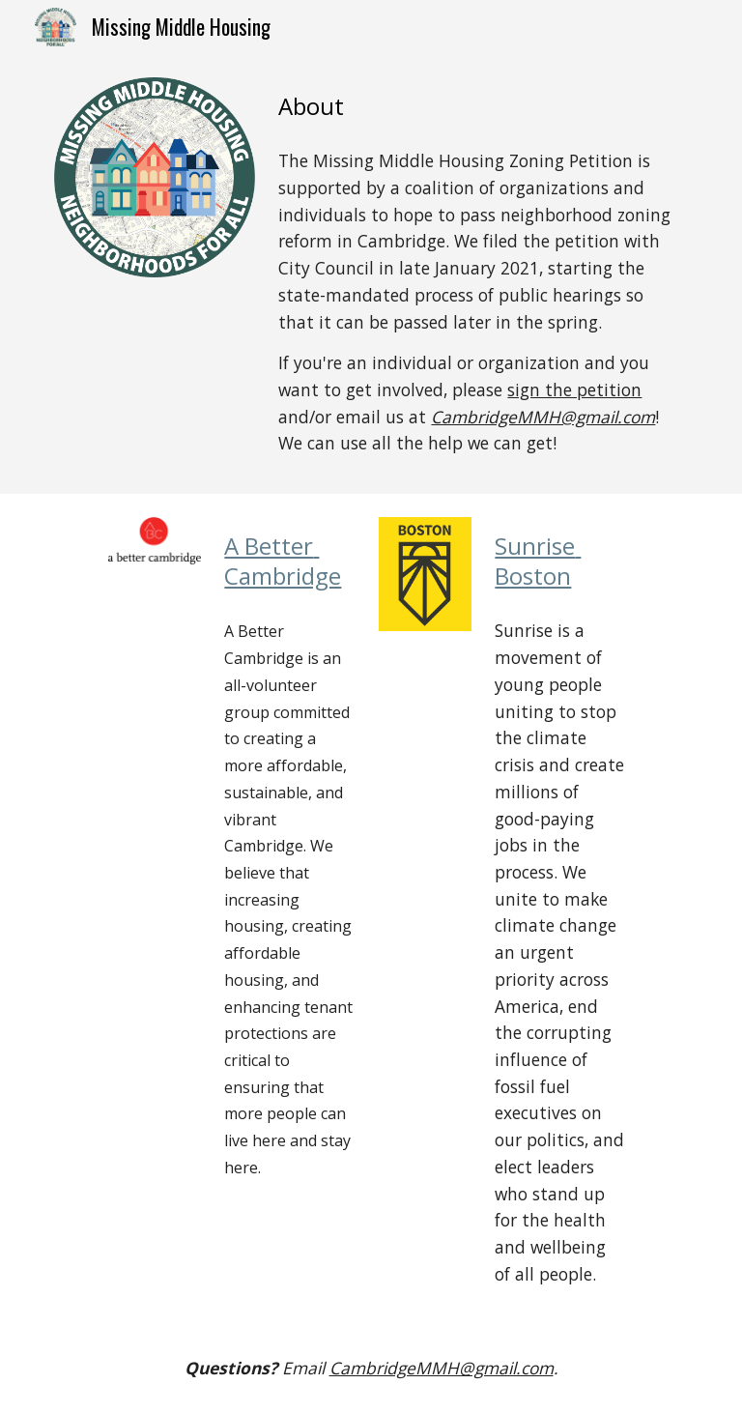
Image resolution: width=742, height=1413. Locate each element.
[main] (479, 105)
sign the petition (574, 389)
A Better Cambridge (282, 560)
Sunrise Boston (538, 560)
